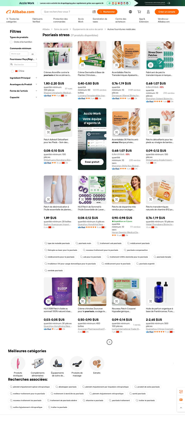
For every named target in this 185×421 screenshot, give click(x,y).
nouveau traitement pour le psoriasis (100, 250)
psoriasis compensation (136, 250)
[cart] (140, 12)
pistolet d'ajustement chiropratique (106, 393)
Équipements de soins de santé (88, 29)
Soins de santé (61, 29)
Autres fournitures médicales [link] (121, 29)
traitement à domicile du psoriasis (67, 393)
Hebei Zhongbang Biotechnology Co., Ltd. (160, 224)
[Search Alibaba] (67, 11)
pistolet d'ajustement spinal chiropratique (30, 387)
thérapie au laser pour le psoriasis (61, 250)
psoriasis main (83, 243)
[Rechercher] (107, 11)
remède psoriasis (54, 270)
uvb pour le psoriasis (90, 257)
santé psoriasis (137, 393)
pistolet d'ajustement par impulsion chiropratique (105, 387)
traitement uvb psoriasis (109, 243)
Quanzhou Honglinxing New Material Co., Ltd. (58, 326)
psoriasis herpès (162, 257)
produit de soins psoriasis (147, 387)
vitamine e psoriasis (93, 400)
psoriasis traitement (119, 400)
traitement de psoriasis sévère (62, 400)
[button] (94, 12)
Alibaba (46, 29)
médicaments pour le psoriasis (59, 257)
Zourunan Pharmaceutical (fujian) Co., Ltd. (92, 329)
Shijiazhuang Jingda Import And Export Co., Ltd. (160, 160)
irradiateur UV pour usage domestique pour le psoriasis (70, 263)
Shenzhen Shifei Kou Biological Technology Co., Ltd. (126, 166)
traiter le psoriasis (145, 400)
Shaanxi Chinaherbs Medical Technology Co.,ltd (58, 92)
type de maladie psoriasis (57, 243)
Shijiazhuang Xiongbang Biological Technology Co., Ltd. (58, 160)
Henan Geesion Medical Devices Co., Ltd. (126, 232)
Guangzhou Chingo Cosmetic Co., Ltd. (160, 329)
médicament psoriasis (138, 243)
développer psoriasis (66, 387)
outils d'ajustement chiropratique (26, 407)
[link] (181, 392)
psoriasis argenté (145, 263)
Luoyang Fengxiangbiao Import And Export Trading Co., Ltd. (92, 95)
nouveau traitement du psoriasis (25, 400)
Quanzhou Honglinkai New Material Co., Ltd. (92, 224)
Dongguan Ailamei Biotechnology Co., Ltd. (126, 95)
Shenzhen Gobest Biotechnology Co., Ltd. (160, 98)
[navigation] (23, 186)
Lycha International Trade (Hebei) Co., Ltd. (126, 329)
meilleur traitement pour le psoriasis (27, 393)
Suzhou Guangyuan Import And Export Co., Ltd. (58, 224)
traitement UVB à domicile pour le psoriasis (127, 257)
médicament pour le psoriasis (116, 263)
